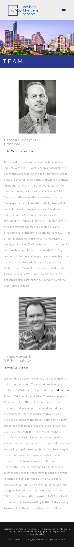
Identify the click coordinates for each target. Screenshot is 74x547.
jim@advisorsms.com (16, 367)
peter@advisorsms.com (18, 151)
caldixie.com (61, 390)
